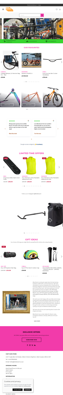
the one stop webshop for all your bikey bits (31, 5)
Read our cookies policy (24, 386)
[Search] (31, 15)
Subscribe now (31, 340)
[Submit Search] (42, 15)
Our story (37, 321)
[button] (3, 9)
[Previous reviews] (5, 128)
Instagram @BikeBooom (34, 193)
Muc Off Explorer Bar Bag (8, 268)
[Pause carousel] (31, 139)
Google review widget (27, 144)
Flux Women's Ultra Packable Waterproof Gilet (31, 178)
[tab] (24, 81)
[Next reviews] (57, 128)
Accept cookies (17, 389)
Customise (27, 389)
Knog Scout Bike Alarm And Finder (11, 178)
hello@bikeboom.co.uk (16, 362)
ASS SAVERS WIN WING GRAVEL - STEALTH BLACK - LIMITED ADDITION (52, 269)
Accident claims (10, 394)
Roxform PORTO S (34, 73)
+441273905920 (12, 359)
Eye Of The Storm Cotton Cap (30, 268)
